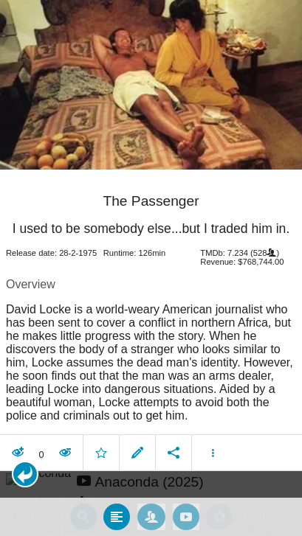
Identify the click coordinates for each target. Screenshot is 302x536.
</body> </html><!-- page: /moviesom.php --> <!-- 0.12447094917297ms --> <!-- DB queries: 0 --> (151, 268)
